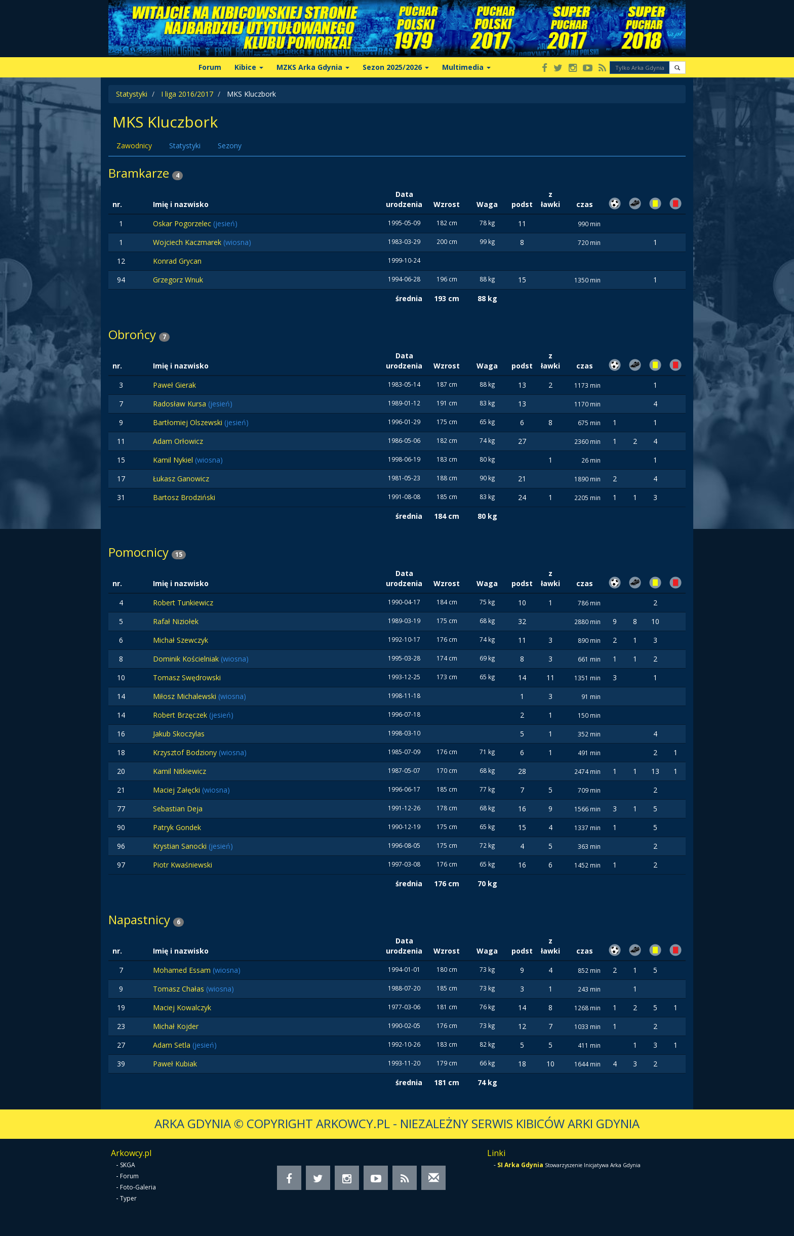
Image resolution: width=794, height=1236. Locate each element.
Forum (209, 67)
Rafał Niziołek (175, 621)
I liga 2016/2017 (187, 94)
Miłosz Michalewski (185, 696)
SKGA (127, 1165)
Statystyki (131, 94)
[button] (677, 67)
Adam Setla (172, 1045)
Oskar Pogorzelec (183, 223)
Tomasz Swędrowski (187, 677)
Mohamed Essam (183, 970)
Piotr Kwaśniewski (182, 865)
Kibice (248, 67)
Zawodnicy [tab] (134, 145)
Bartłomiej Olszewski (188, 422)
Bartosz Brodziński (184, 497)
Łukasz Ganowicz (181, 478)
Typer (128, 1198)
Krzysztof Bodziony (186, 752)
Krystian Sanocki (181, 846)
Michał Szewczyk (180, 640)
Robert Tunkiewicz (183, 602)
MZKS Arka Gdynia (312, 67)
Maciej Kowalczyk (182, 1007)
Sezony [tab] (230, 145)
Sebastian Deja (178, 808)
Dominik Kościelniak (187, 659)
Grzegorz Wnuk (178, 279)
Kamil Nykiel (174, 460)
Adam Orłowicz (178, 441)
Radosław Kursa (180, 403)
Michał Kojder (175, 1026)
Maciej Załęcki (177, 790)
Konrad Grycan (177, 261)
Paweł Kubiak (175, 1063)
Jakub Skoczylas (179, 733)
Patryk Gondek (177, 827)
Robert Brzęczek (181, 715)
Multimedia (466, 67)
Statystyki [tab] (185, 145)
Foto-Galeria (138, 1187)
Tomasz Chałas (179, 989)
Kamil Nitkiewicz (179, 771)
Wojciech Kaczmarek (188, 242)
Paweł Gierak (174, 385)
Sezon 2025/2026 (396, 67)
